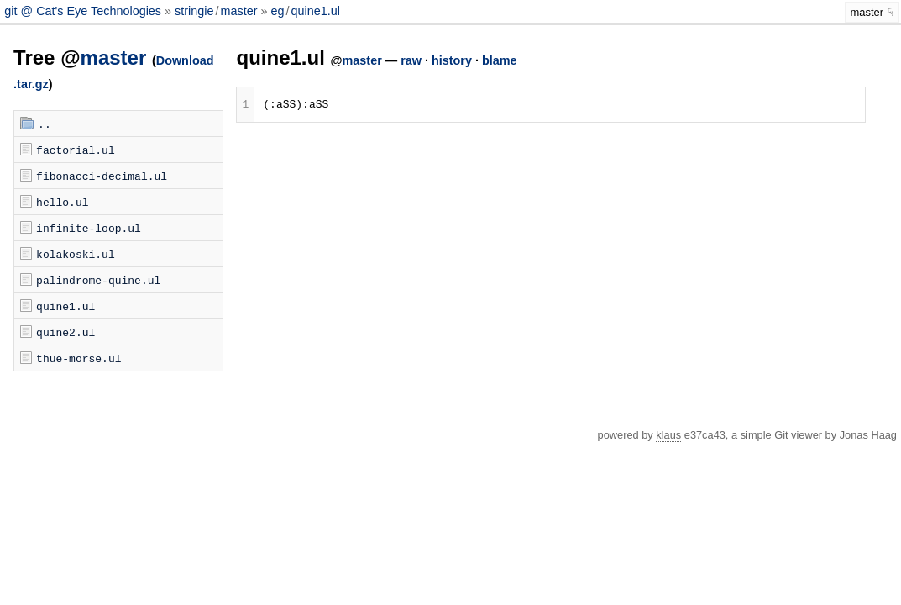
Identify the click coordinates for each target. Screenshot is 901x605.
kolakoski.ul (75, 253)
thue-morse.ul (78, 358)
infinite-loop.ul (88, 227)
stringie (194, 11)
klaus (668, 435)
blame (499, 60)
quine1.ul (315, 11)
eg (277, 11)
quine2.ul (65, 331)
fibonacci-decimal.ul (101, 175)
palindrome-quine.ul (98, 279)
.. (44, 123)
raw (411, 60)
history (452, 60)
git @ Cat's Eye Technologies (84, 11)
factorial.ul (75, 149)
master (238, 11)
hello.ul (62, 201)
